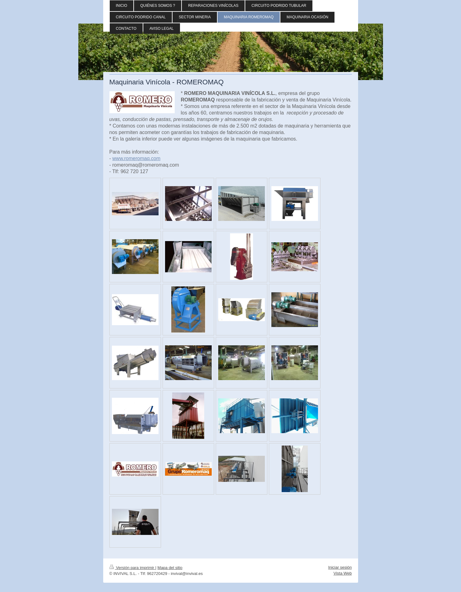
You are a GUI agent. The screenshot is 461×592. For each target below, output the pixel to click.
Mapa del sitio (170, 567)
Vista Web (343, 573)
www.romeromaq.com (136, 158)
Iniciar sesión (340, 567)
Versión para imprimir (132, 567)
